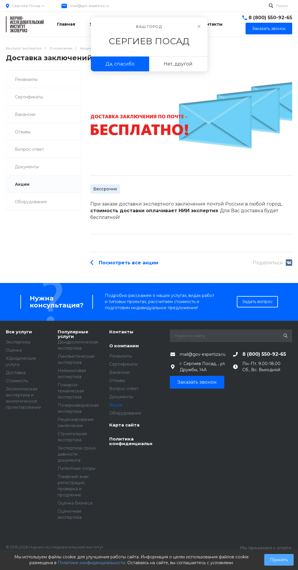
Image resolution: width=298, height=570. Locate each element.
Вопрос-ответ (29, 149)
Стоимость (17, 380)
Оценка (14, 350)
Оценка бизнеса (75, 503)
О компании (124, 346)
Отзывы (23, 131)
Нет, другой (178, 64)
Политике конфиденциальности (91, 562)
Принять (279, 559)
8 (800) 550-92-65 (270, 17)
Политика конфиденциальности (130, 441)
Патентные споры (76, 468)
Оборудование (31, 201)
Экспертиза (18, 342)
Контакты (121, 332)
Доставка (16, 372)
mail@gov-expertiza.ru (89, 5)
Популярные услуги (73, 334)
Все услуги (19, 332)
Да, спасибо (120, 64)
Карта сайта (124, 425)
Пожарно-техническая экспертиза (71, 391)
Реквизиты (26, 79)
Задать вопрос (257, 301)
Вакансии (25, 114)
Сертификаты (29, 97)
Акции (22, 184)
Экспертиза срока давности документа (77, 454)
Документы (27, 166)
